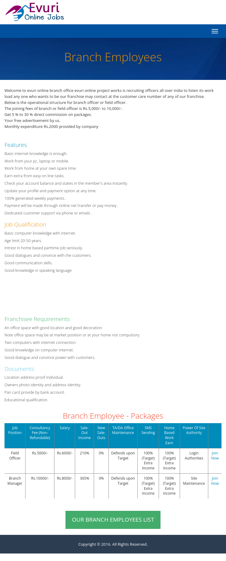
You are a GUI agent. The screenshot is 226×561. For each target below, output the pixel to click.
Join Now (215, 455)
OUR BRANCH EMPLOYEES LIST (113, 519)
